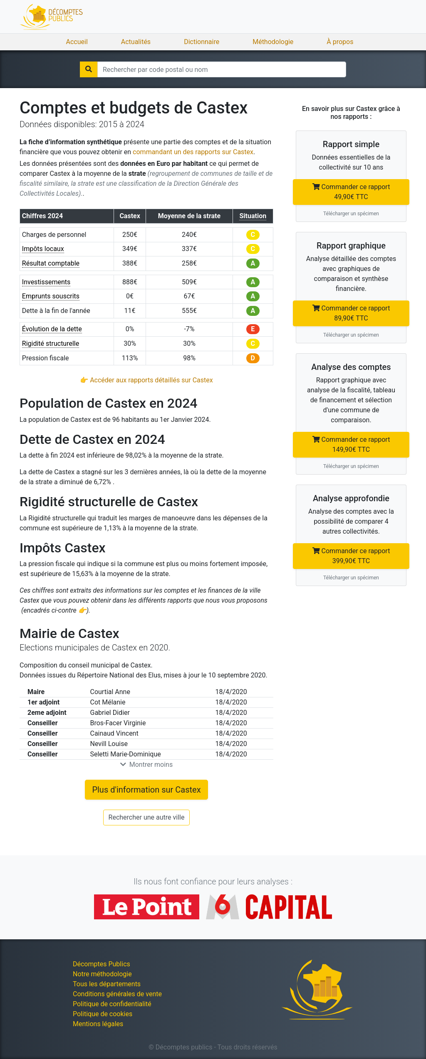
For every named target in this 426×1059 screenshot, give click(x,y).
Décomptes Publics (101, 964)
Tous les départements (107, 984)
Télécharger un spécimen (351, 214)
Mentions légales (98, 1024)
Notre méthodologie (102, 974)
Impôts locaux (43, 249)
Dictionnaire (201, 42)
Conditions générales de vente (117, 994)
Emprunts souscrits (50, 296)
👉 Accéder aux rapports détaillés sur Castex (146, 380)
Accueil (77, 42)
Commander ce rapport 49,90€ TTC (351, 192)
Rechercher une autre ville (147, 817)
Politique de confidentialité (112, 1004)
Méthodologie (273, 42)
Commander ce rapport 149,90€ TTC (351, 444)
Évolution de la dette (52, 329)
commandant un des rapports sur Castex (193, 152)
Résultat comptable (50, 263)
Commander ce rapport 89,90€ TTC (351, 313)
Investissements (46, 282)
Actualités (136, 42)
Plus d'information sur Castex (146, 790)
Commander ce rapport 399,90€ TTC (351, 556)
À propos (340, 42)
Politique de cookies (102, 1014)
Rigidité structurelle (50, 343)
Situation (252, 216)
